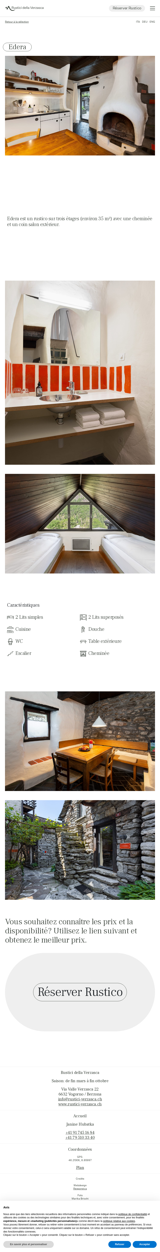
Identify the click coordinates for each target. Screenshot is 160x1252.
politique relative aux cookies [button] (119, 1221)
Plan (80, 1167)
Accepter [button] (144, 1244)
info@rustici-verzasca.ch (80, 1099)
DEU (145, 21)
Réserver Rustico (127, 8)
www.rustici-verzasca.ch (80, 1104)
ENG (152, 21)
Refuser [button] (119, 1244)
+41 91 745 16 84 (80, 1132)
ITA (138, 21)
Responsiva (80, 1188)
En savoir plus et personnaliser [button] (28, 1244)
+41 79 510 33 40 (80, 1137)
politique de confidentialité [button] (132, 1214)
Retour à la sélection (17, 21)
